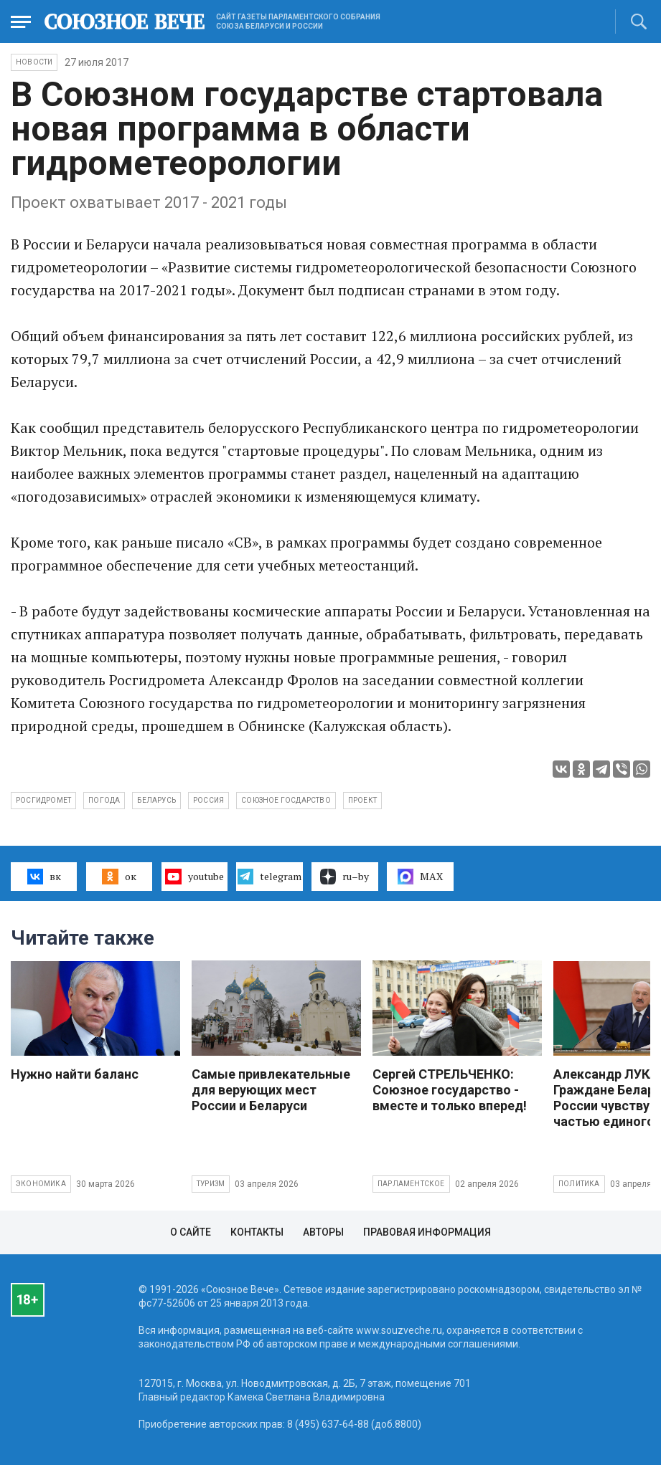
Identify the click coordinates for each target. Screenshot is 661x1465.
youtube (194, 876)
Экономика (41, 1184)
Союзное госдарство (286, 800)
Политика (579, 1184)
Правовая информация (427, 1232)
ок (119, 876)
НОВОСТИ (34, 62)
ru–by (344, 876)
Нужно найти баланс (75, 1074)
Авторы (323, 1232)
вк (44, 876)
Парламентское (411, 1184)
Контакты (256, 1232)
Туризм (211, 1184)
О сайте (190, 1232)
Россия (208, 800)
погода (104, 800)
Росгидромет (43, 800)
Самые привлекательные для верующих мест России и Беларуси (271, 1089)
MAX (420, 876)
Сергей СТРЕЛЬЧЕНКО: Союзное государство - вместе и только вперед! (449, 1089)
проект (362, 800)
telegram (269, 876)
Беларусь (156, 800)
